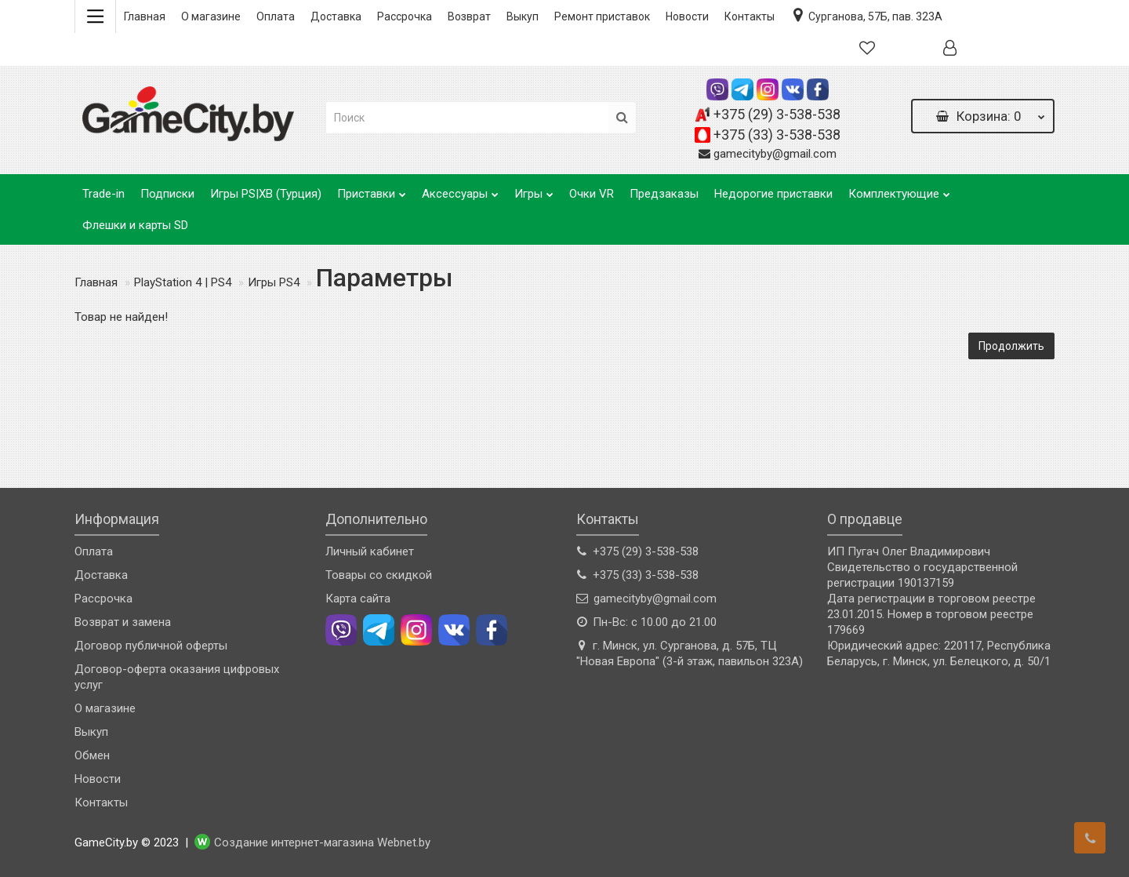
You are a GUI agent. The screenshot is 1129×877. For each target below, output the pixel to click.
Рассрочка (404, 16)
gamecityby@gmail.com (775, 154)
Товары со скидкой (378, 575)
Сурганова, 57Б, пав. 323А (866, 15)
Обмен (92, 755)
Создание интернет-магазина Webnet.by (322, 843)
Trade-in (103, 194)
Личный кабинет (369, 551)
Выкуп (522, 16)
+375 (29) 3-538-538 (776, 114)
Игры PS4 (273, 282)
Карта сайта (357, 598)
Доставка (335, 16)
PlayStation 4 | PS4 (182, 282)
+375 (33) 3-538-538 (776, 134)
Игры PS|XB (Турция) (265, 194)
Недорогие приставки (773, 194)
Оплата (275, 16)
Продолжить (1011, 346)
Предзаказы (664, 194)
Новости (687, 16)
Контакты (749, 16)
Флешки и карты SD (135, 225)
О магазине (211, 16)
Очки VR (591, 194)
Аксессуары (460, 189)
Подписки (167, 194)
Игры (534, 189)
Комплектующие (899, 189)
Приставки (371, 189)
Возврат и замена (122, 622)
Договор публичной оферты (150, 646)
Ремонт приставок (602, 16)
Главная (144, 16)
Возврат (469, 16)
